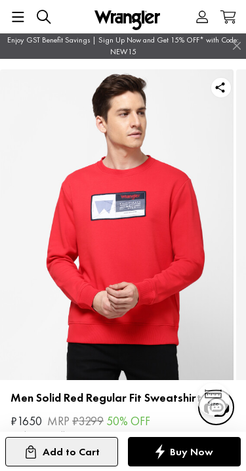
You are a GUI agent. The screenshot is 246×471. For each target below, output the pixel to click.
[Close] (237, 46)
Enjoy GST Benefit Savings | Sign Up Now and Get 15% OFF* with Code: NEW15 (123, 45)
